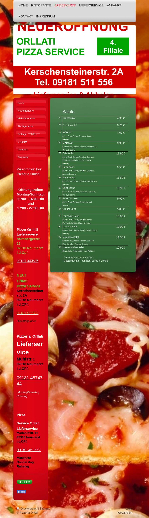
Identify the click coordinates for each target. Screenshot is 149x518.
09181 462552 (29, 450)
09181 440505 (28, 261)
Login (128, 508)
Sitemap (45, 508)
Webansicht (124, 512)
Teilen (21, 492)
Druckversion (27, 508)
